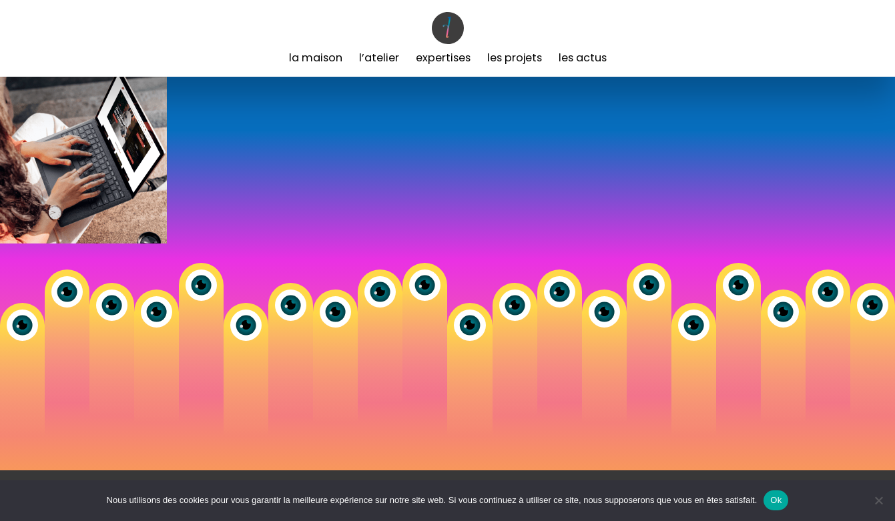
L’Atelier (379, 57)
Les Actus (583, 57)
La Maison (315, 57)
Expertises (443, 57)
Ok (776, 500)
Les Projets (514, 57)
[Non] (878, 500)
